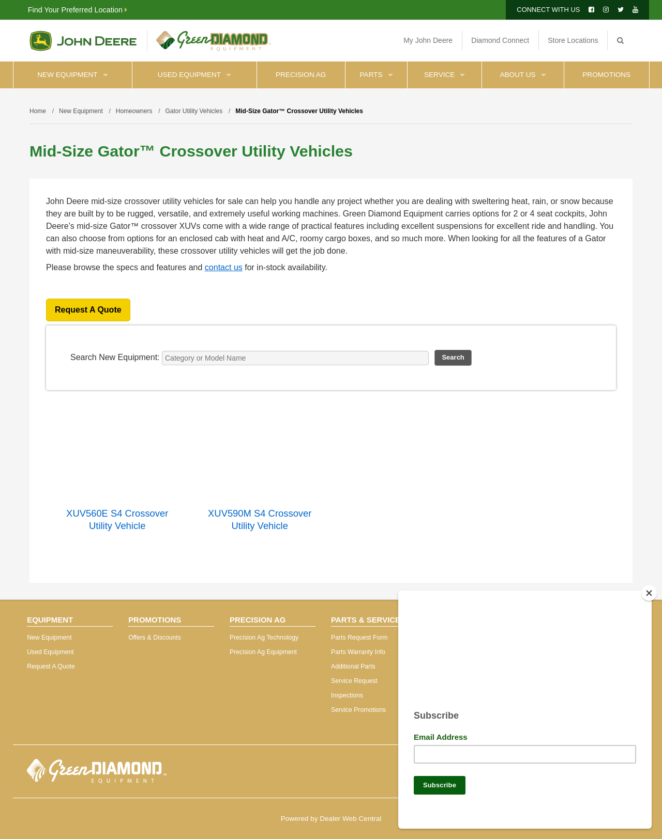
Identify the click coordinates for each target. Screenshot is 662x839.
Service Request (354, 681)
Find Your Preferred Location (77, 10)
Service (444, 75)
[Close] (649, 589)
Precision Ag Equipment (263, 652)
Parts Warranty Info (358, 652)
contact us (224, 267)
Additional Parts (353, 666)
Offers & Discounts (154, 637)
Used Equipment (194, 75)
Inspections (347, 695)
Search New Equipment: (115, 357)
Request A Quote (88, 309)
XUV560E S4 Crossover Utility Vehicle (117, 519)
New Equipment (72, 75)
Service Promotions (358, 709)
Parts (376, 75)
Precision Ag (301, 75)
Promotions (606, 75)
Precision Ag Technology (264, 637)
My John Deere (428, 40)
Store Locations (573, 40)
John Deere (83, 40)
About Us (523, 75)
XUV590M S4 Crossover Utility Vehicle (259, 519)
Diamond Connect (500, 40)
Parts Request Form (359, 637)
